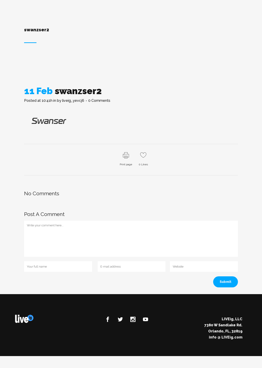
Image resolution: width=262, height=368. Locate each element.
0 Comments (99, 100)
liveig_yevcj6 (73, 100)
